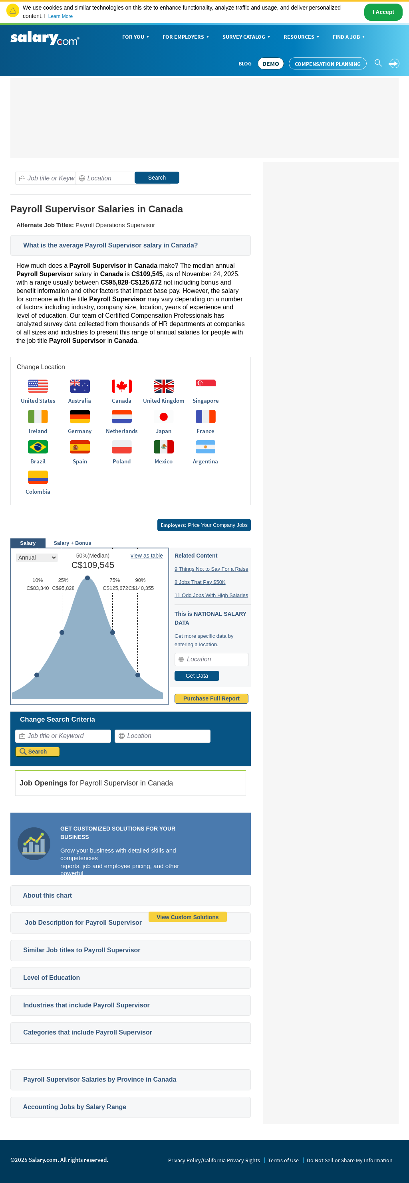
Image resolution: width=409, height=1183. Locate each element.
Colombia (38, 491)
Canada (121, 400)
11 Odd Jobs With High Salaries (211, 595)
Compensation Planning (328, 63)
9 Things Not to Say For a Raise (211, 569)
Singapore (206, 400)
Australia (79, 400)
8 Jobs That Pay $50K (200, 582)
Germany (79, 431)
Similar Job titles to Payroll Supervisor (81, 950)
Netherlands (121, 431)
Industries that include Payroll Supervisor (86, 1005)
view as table (147, 555)
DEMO (270, 63)
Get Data (197, 676)
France (205, 431)
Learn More (60, 16)
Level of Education (51, 977)
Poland (122, 461)
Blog (245, 63)
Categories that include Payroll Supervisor (87, 1032)
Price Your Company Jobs (204, 525)
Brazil (38, 461)
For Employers (186, 37)
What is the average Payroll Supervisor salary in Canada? (110, 245)
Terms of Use (283, 1160)
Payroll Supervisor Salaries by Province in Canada (99, 1079)
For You (136, 37)
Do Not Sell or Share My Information (350, 1160)
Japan (163, 431)
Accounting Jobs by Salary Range (75, 1107)
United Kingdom (164, 400)
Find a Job (349, 37)
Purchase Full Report (211, 698)
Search (157, 177)
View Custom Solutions (187, 917)
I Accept (383, 12)
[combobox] (63, 178)
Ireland (38, 431)
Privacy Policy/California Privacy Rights (214, 1160)
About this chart (47, 895)
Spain (80, 461)
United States (38, 400)
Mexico (164, 461)
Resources (302, 37)
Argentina (205, 461)
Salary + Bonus (72, 543)
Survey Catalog (247, 37)
